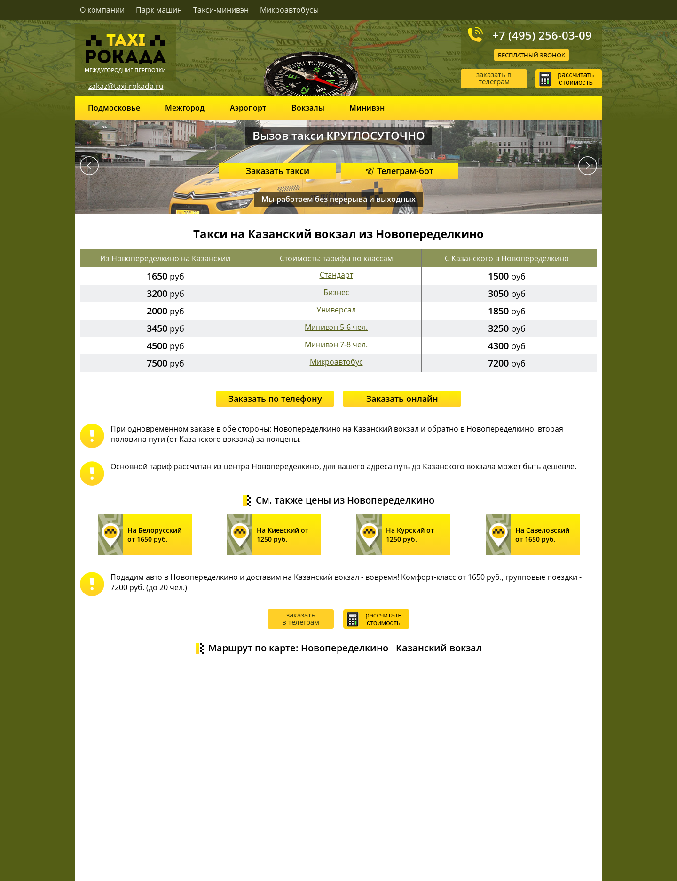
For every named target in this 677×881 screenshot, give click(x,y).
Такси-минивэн (221, 10)
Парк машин (159, 10)
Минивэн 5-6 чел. (336, 327)
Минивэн (367, 108)
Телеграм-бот (399, 170)
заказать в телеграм (494, 78)
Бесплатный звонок (531, 55)
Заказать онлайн (402, 398)
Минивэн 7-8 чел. (336, 344)
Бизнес (336, 292)
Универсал (336, 309)
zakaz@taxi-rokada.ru (126, 86)
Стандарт (336, 275)
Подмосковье (114, 108)
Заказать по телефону (275, 398)
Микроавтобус (336, 362)
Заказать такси (277, 170)
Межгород (185, 108)
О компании (102, 10)
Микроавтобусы (289, 10)
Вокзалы (307, 108)
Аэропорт (248, 108)
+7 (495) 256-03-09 (542, 35)
